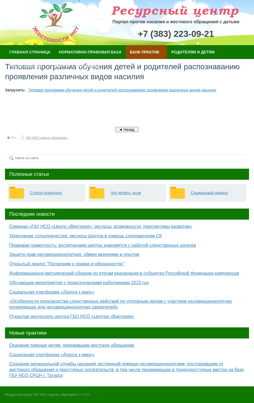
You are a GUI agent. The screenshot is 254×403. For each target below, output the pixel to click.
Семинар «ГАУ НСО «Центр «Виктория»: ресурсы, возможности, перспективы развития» (100, 226)
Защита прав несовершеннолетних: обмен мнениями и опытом (74, 254)
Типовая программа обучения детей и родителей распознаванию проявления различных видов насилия (122, 90)
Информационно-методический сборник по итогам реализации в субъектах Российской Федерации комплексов (124, 273)
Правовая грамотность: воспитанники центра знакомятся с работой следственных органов (102, 245)
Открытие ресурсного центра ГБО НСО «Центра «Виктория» (71, 316)
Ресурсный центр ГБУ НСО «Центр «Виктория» (41, 395)
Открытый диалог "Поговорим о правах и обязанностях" (66, 263)
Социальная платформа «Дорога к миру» (51, 292)
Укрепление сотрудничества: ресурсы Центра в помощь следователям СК (85, 235)
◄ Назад (127, 129)
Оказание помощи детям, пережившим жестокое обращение (71, 345)
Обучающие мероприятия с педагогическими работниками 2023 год (78, 282)
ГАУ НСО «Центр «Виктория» (47, 137)
